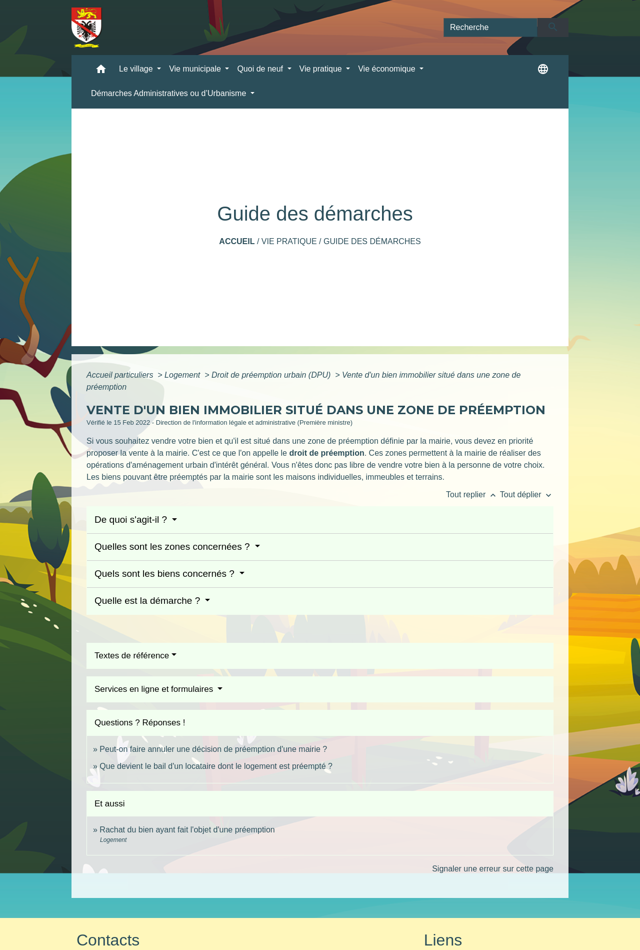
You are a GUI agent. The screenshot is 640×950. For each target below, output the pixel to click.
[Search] (491, 27)
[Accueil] (87, 27)
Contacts (108, 940)
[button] (101, 71)
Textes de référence (131, 655)
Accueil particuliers (121, 375)
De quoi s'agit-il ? (132, 519)
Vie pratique (289, 241)
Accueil (236, 241)
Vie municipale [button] (196, 69)
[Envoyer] (553, 27)
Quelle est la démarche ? (148, 600)
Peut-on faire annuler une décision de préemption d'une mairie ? (213, 749)
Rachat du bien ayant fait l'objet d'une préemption (187, 829)
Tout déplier (527, 494)
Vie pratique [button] (322, 69)
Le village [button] (137, 69)
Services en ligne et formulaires (155, 689)
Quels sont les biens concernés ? (165, 573)
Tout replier (473, 494)
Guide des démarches (372, 241)
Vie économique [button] (388, 69)
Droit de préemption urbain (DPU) (272, 375)
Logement (183, 375)
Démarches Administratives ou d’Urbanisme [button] (169, 93)
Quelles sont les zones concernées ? (173, 546)
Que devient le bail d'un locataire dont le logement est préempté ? (216, 766)
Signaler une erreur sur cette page (493, 868)
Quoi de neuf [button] (261, 69)
